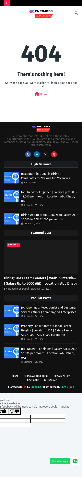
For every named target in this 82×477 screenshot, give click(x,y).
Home (41, 94)
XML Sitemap (50, 380)
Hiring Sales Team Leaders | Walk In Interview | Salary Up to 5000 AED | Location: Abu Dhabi (40, 281)
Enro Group (67, 386)
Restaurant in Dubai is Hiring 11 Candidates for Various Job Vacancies (45, 176)
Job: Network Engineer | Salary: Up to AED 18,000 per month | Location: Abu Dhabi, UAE (49, 196)
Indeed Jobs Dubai (18, 288)
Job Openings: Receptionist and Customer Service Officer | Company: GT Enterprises (48, 310)
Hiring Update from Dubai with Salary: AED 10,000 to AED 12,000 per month (49, 217)
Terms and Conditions (36, 376)
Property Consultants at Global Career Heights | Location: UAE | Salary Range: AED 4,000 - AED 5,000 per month (47, 330)
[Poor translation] (14, 411)
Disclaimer (33, 380)
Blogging (36, 386)
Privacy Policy (62, 376)
